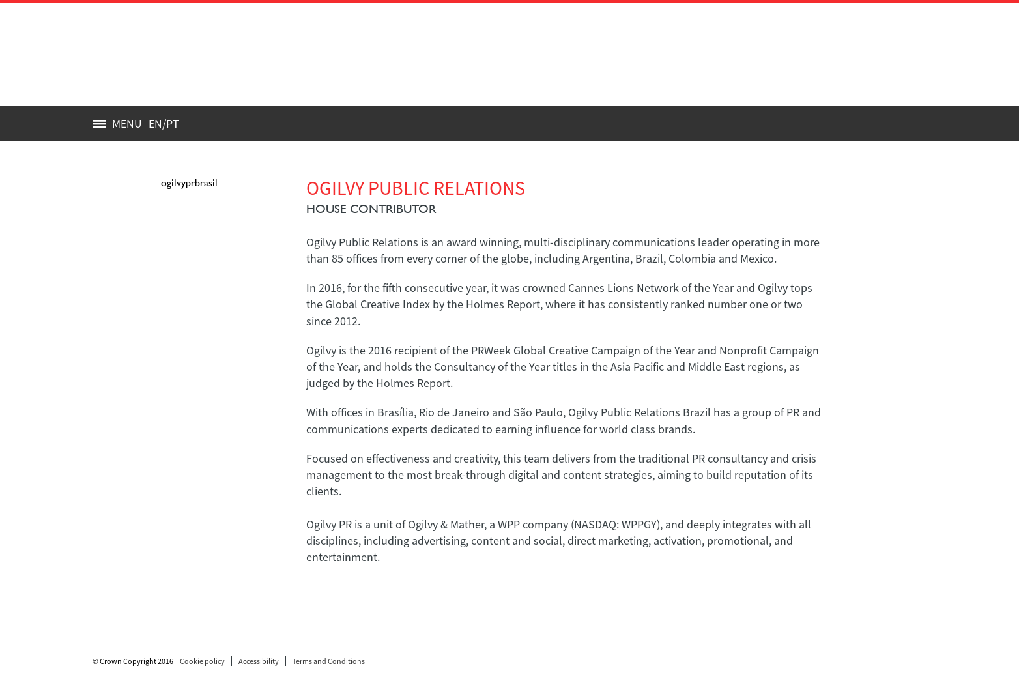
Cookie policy (202, 661)
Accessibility (258, 661)
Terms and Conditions (329, 661)
